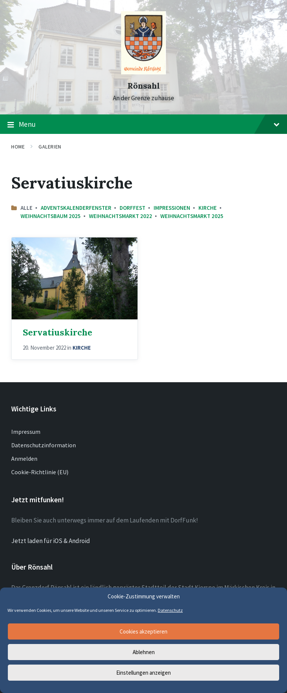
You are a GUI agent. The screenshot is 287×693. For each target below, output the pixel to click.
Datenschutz (170, 610)
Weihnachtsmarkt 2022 (120, 216)
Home (18, 146)
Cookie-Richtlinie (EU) (39, 472)
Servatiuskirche (57, 332)
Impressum (25, 431)
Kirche (207, 207)
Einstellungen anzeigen (143, 672)
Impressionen (172, 207)
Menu (143, 124)
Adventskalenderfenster (76, 207)
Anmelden (24, 458)
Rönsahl (143, 86)
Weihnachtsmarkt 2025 (191, 216)
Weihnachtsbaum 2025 (51, 216)
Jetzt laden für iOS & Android (50, 541)
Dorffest (132, 207)
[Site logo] (143, 72)
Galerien (49, 146)
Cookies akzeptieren (143, 631)
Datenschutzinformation (43, 445)
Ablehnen (144, 652)
